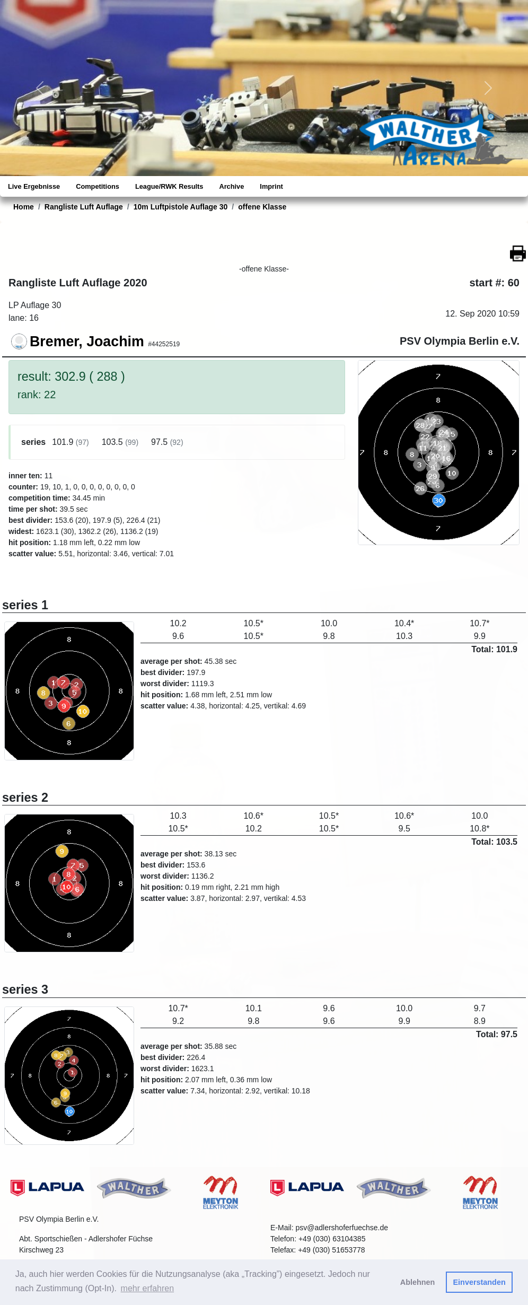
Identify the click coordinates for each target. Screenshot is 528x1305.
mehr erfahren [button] (147, 1288)
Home (23, 207)
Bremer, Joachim (87, 341)
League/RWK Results (169, 186)
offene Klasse (262, 207)
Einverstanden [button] (479, 1282)
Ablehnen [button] (417, 1282)
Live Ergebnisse (34, 186)
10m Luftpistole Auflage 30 (181, 207)
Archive (231, 186)
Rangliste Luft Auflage (84, 207)
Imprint (271, 186)
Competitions (97, 186)
